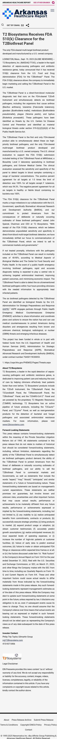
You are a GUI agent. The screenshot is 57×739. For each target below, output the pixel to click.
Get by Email (15, 25)
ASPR (5, 309)
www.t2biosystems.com (13, 424)
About (6, 720)
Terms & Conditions (9, 725)
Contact (28, 730)
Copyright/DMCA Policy (31, 725)
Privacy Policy (50, 725)
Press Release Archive (21, 720)
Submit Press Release (43, 720)
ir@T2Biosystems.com (13, 640)
